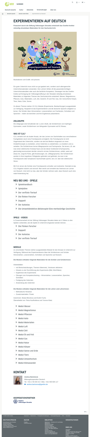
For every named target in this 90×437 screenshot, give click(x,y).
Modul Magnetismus (27, 310)
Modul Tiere (23, 355)
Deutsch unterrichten (7, 424)
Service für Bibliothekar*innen (51, 432)
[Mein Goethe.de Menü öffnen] (78, 2)
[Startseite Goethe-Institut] (9, 4)
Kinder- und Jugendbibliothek (51, 433)
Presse (67, 434)
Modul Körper (24, 347)
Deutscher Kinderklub (49, 426)
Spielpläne (22, 188)
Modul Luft (23, 326)
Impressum (26, 415)
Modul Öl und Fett (26, 334)
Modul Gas (22, 339)
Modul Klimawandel (27, 363)
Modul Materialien (26, 322)
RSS (63, 415)
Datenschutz (33, 415)
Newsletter (68, 415)
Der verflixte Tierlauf (27, 192)
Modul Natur (23, 343)
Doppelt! (22, 201)
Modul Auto (23, 318)
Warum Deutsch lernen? (8, 427)
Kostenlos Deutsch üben (8, 425)
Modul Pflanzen (25, 314)
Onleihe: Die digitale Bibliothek (51, 428)
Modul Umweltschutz (27, 359)
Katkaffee (68, 430)
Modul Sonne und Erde (28, 351)
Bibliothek (30, 10)
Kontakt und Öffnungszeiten (72, 435)
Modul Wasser (24, 306)
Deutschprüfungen (7, 423)
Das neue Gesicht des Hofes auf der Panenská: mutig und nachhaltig (73, 432)
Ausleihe (47, 429)
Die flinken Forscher (27, 197)
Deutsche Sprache (10, 10)
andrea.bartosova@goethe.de (37, 384)
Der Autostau (24, 205)
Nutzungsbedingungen (55, 415)
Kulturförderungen (28, 423)
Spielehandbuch (25, 184)
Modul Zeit (23, 330)
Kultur (21, 10)
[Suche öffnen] (72, 2)
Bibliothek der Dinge (49, 424)
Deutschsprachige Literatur (50, 427)
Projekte (26, 422)
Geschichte (68, 429)
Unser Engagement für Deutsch (10, 426)
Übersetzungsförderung (50, 431)
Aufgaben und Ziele (70, 433)
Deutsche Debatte (49, 425)
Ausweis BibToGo (48, 430)
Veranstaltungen (72, 420)
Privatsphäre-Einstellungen (43, 415)
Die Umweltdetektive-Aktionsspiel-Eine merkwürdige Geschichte (46, 209)
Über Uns (53, 10)
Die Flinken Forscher (27, 226)
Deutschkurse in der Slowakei (9, 422)
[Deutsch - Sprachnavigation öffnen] (83, 2)
